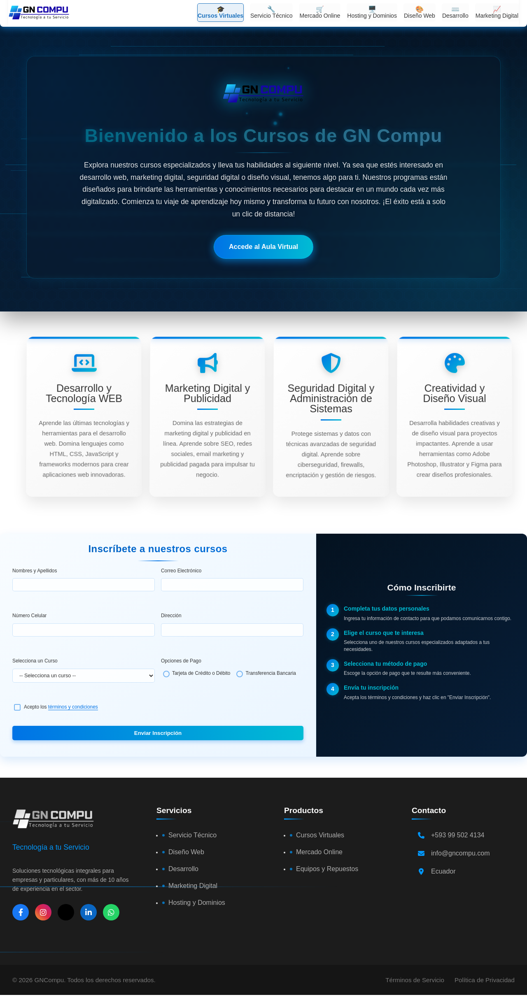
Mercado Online (319, 851)
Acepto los (61, 707)
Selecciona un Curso (35, 661)
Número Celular (29, 615)
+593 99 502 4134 (457, 835)
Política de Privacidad (485, 979)
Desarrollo (183, 868)
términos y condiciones (73, 707)
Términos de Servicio (414, 979)
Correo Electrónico (181, 571)
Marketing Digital (192, 885)
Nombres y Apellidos (34, 571)
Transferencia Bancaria (270, 673)
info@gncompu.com (460, 853)
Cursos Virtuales (320, 835)
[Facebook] (20, 912)
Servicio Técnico (192, 835)
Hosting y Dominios (196, 902)
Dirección (171, 615)
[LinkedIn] (88, 912)
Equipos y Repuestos (327, 868)
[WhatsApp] (111, 912)
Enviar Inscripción (158, 733)
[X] (66, 912)
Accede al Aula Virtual (263, 246)
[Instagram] (43, 912)
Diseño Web (186, 851)
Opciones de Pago (181, 661)
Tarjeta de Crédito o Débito (201, 673)
